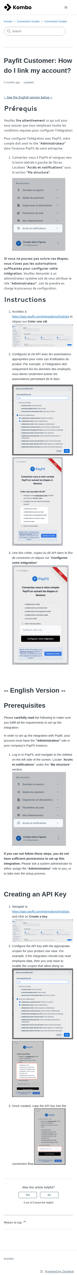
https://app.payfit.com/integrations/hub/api (40, 911)
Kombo (8, 21)
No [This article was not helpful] (49, 1195)
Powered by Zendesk (59, 1271)
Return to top (15, 1221)
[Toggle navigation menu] (66, 7)
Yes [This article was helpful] (28, 1195)
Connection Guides (28, 21)
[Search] (34, 31)
